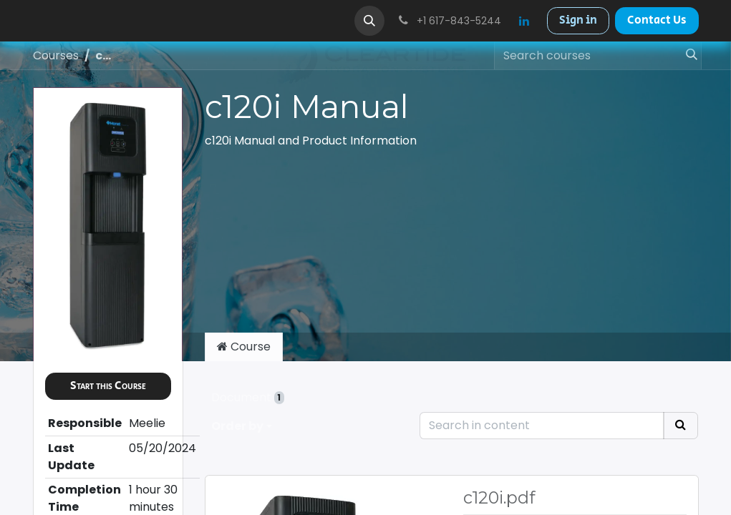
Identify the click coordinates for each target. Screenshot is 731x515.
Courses (56, 55)
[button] (369, 21)
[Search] (687, 55)
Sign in (578, 20)
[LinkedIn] (524, 20)
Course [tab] (244, 346)
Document (248, 397)
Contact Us (657, 20)
